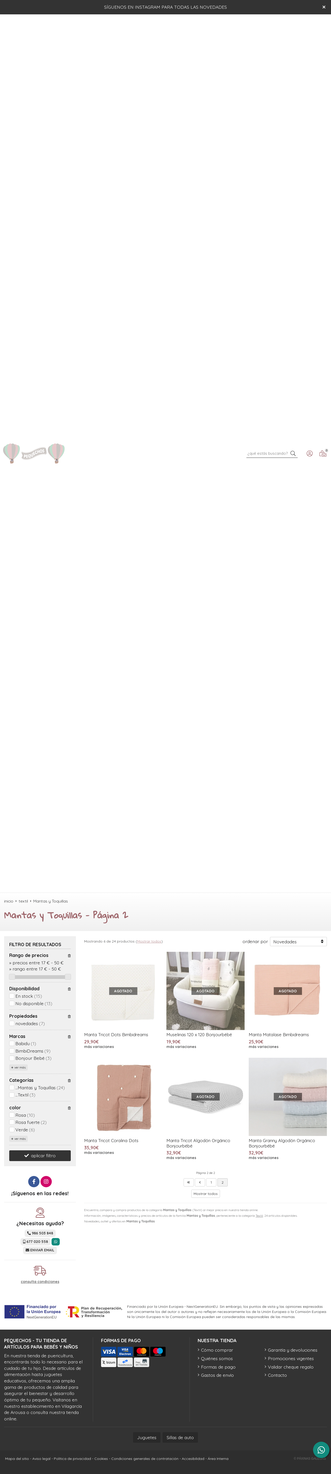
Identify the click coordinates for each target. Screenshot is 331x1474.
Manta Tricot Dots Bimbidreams (116, 1034)
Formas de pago (218, 1367)
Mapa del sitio (17, 1458)
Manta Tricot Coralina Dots (111, 1140)
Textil (259, 1216)
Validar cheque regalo (291, 1367)
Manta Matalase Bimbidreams (279, 1034)
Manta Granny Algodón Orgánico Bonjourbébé (282, 1143)
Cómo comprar (217, 1350)
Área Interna (218, 1458)
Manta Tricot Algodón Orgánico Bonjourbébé (198, 1143)
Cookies (101, 1458)
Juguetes (146, 1437)
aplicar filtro (43, 1155)
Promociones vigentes (291, 1358)
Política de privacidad (72, 1458)
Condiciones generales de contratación (144, 1458)
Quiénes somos (217, 1358)
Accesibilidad (193, 1458)
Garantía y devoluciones (292, 1350)
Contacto (277, 1375)
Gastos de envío (217, 1375)
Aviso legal (41, 1458)
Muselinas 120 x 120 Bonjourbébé (199, 1034)
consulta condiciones (40, 1282)
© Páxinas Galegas (310, 1458)
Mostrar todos (149, 941)
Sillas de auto (180, 1437)
